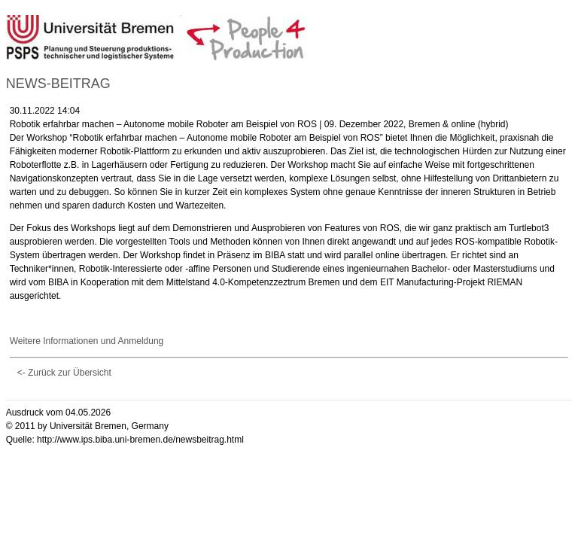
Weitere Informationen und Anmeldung (87, 341)
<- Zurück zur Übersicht (64, 372)
